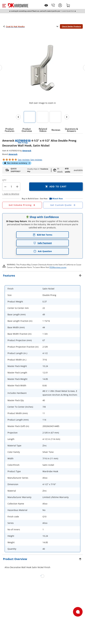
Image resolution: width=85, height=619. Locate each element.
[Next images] (66, 117)
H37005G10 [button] (23, 140)
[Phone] (53, 5)
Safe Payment (42, 243)
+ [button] (17, 186)
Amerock (26, 150)
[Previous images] (18, 117)
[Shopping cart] (68, 5)
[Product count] (11, 186)
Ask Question (42, 251)
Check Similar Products (71, 26)
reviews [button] (36, 159)
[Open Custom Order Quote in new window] (63, 205)
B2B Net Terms (42, 234)
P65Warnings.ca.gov (57, 267)
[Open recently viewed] (46, 5)
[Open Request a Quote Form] (22, 205)
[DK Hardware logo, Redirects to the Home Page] (18, 5)
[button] (4, 5)
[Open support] (78, 612)
